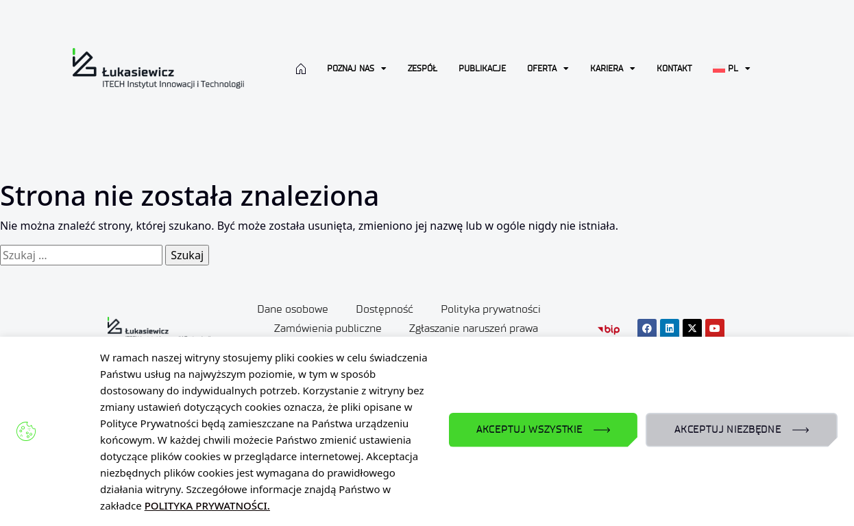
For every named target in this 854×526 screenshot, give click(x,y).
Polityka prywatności (491, 308)
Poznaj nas (357, 69)
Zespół (422, 68)
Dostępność (384, 308)
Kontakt (674, 68)
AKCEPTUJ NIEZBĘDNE (727, 429)
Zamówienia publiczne (328, 328)
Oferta (548, 69)
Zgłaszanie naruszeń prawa (473, 328)
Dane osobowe (292, 308)
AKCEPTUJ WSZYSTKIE (529, 429)
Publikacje (482, 68)
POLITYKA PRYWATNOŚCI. (207, 505)
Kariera (612, 69)
